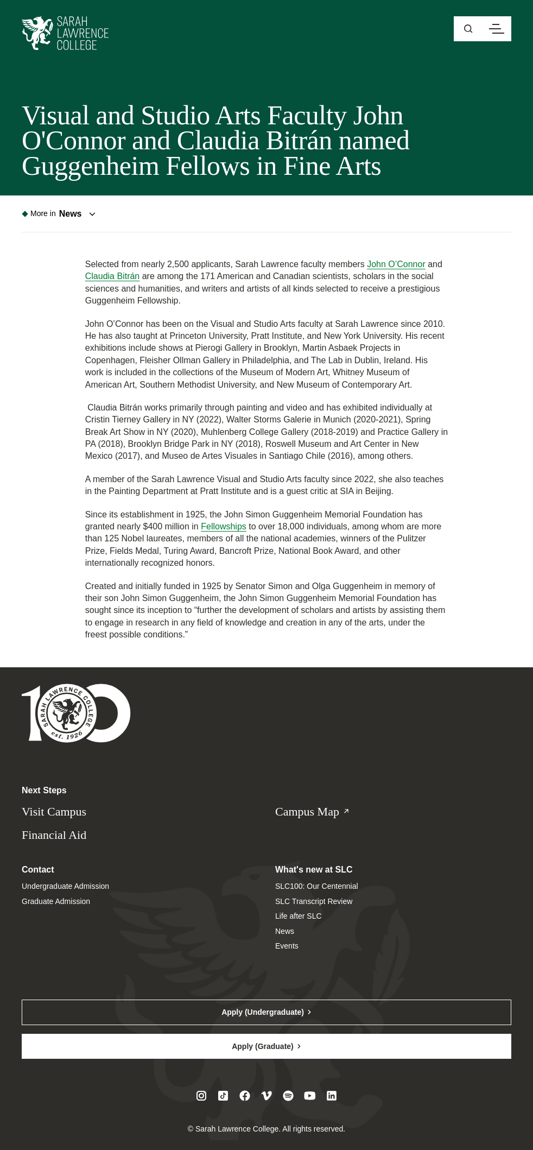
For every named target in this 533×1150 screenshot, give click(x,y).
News (284, 931)
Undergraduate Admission (65, 886)
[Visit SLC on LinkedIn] (331, 1095)
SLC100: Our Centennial (316, 886)
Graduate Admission (56, 901)
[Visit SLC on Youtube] (309, 1095)
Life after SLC (298, 916)
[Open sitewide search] (468, 29)
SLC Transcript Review (313, 901)
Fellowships (223, 526)
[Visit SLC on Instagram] (201, 1095)
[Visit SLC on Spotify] (288, 1095)
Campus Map (323, 812)
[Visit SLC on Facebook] (244, 1095)
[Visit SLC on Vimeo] (266, 1095)
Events (287, 946)
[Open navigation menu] (497, 29)
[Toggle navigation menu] (61, 214)
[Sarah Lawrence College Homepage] (76, 713)
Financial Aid (54, 835)
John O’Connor (396, 264)
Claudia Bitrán (112, 276)
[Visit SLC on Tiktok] (223, 1095)
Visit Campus (54, 811)
